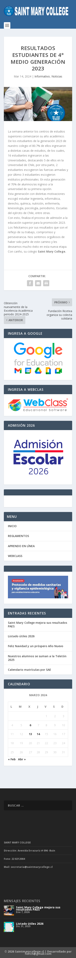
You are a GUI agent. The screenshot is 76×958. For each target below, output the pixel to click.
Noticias (56, 76)
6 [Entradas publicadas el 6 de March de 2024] (30, 725)
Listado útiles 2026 (21, 636)
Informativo (42, 76)
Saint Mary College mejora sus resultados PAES (37, 624)
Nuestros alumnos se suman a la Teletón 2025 (37, 658)
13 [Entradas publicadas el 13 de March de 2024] (30, 734)
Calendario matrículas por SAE (29, 670)
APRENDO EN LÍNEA (21, 546)
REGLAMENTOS (18, 536)
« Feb (12, 759)
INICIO (12, 526)
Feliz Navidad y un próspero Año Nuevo (35, 646)
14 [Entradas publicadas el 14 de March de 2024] (38, 734)
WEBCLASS (15, 556)
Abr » (22, 759)
